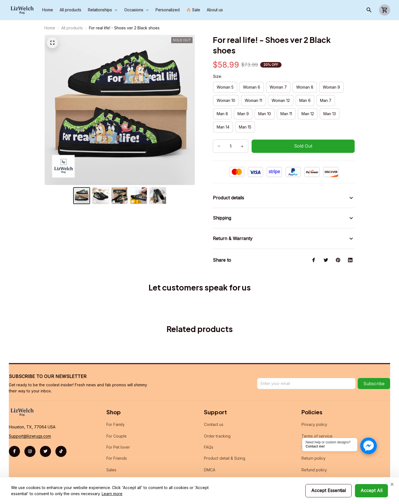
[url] (30, 429)
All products (72, 27)
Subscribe (374, 377)
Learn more (112, 493)
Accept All (371, 490)
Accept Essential (328, 490)
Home (49, 27)
